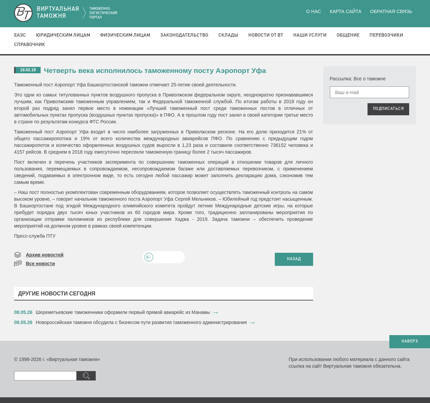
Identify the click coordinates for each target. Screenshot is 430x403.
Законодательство (184, 35)
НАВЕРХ (409, 341)
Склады (228, 35)
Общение (348, 35)
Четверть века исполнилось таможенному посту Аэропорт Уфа (155, 70)
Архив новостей (44, 254)
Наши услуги (310, 35)
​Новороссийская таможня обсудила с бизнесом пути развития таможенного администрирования (141, 322)
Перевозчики (386, 35)
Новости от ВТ (265, 35)
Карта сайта (345, 11)
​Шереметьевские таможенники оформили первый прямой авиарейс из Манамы (123, 312)
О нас (313, 11)
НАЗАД (294, 259)
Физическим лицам (125, 35)
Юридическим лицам (63, 35)
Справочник (29, 44)
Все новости (40, 263)
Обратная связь (391, 11)
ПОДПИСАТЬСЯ (388, 109)
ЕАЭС (20, 35)
